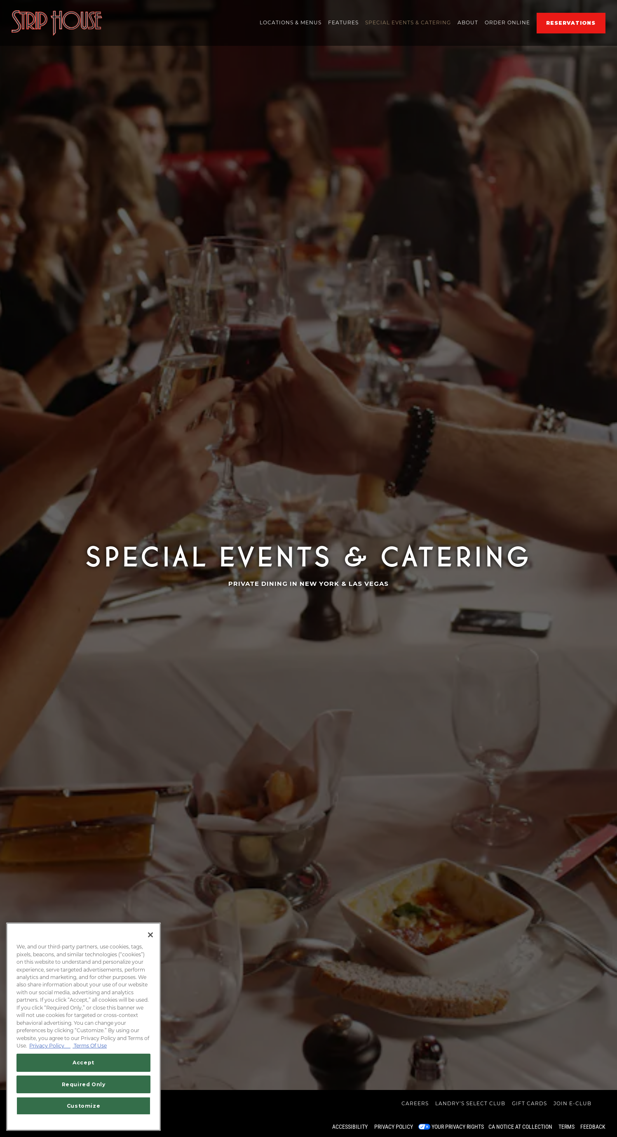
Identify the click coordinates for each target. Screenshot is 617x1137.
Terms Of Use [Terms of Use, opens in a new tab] (90, 1046)
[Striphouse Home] (57, 22)
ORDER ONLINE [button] (507, 22)
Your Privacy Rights (458, 1126)
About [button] (467, 22)
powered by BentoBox (40, 1126)
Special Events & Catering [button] (408, 22)
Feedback (592, 1126)
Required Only (84, 1084)
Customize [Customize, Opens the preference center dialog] (84, 1106)
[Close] (150, 935)
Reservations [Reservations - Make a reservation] (571, 23)
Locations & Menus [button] (290, 22)
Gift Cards (529, 1103)
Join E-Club (572, 1103)
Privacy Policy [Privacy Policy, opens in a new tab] (49, 1046)
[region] (83, 1026)
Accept (83, 1062)
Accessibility (350, 1126)
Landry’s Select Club (470, 1103)
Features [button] (343, 22)
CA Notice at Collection (520, 1126)
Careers (415, 1103)
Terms (566, 1126)
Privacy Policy (393, 1126)
